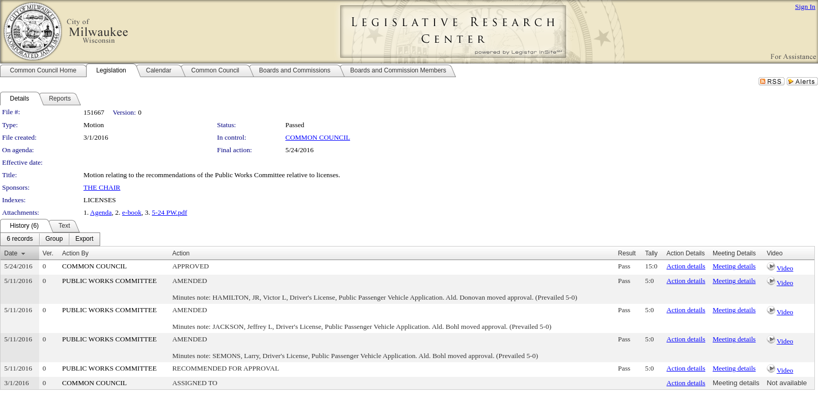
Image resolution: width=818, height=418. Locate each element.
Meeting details (734, 266)
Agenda (101, 212)
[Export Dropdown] (84, 239)
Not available (787, 383)
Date (10, 253)
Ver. (48, 253)
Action (180, 253)
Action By (75, 253)
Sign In (805, 6)
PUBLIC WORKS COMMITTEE (109, 281)
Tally (651, 253)
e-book (131, 212)
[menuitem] (20, 239)
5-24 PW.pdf (169, 212)
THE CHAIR (102, 187)
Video (785, 268)
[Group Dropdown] (54, 239)
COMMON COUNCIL (317, 137)
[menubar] (50, 239)
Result (627, 253)
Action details (686, 266)
